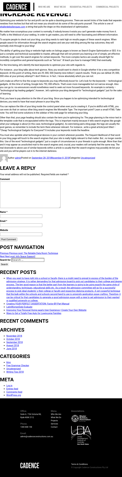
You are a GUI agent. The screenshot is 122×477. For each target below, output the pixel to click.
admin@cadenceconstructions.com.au (36, 436)
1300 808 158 (26, 427)
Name (3, 212)
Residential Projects (81, 7)
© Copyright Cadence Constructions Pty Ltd (89, 467)
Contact (54, 427)
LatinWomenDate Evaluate (19, 307)
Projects (54, 421)
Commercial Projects (107, 7)
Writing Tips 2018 (15, 372)
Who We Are (44, 7)
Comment (5, 179)
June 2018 (11, 348)
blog (8, 362)
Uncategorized (88, 158)
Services (54, 424)
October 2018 (13, 339)
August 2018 (12, 345)
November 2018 (14, 336)
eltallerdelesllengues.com (12, 26)
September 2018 (14, 342)
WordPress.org (13, 395)
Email (3, 221)
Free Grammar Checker (17, 365)
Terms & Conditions (79, 464)
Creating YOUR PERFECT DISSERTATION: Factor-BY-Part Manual (37, 303)
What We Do (60, 7)
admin (18, 158)
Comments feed (14, 392)
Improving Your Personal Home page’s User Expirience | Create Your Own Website (46, 310)
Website (4, 230)
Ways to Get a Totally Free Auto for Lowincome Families (33, 313)
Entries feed (12, 388)
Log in (9, 385)
